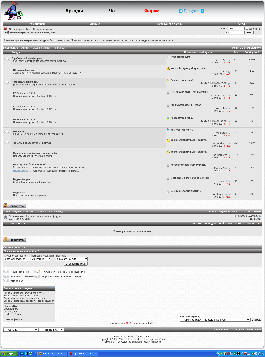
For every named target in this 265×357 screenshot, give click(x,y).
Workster (222, 143)
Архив (249, 329)
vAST (12, 219)
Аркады (74, 10)
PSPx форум (15, 29)
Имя (223, 28)
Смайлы (8, 309)
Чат (113, 10)
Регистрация (37, 23)
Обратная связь (221, 329)
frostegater (220, 95)
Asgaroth (221, 194)
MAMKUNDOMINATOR (214, 83)
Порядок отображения (43, 255)
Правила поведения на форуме (43, 216)
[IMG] (6, 311)
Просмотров (253, 223)
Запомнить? (254, 28)
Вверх (258, 329)
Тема (12, 223)
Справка (95, 23)
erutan (223, 108)
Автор (21, 223)
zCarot (162, 339)
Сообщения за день (169, 23)
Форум (152, 10)
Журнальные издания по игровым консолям (55, 171)
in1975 (223, 59)
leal (225, 181)
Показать (61, 255)
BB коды (8, 306)
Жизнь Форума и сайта (38, 29)
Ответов (239, 223)
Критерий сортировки (15, 255)
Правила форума (13, 319)
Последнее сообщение (218, 223)
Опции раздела (217, 211)
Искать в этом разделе (246, 47)
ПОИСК (241, 23)
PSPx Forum (238, 329)
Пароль (225, 32)
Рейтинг (197, 223)
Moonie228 (220, 168)
